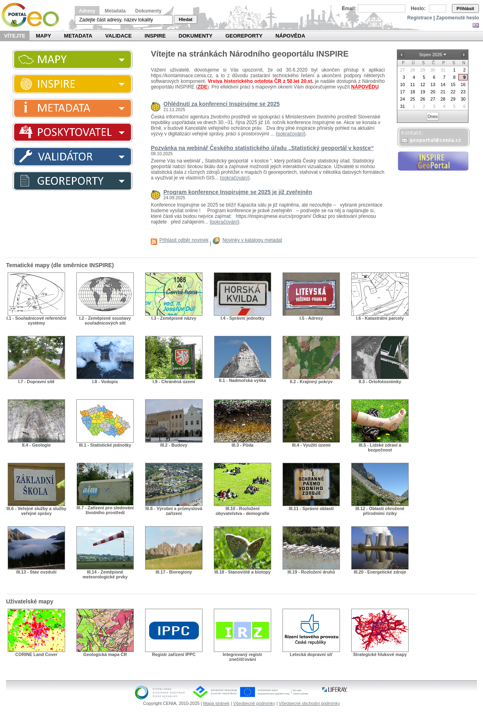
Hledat (185, 19)
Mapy (43, 36)
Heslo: (418, 8)
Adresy (87, 11)
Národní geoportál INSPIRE (33, 15)
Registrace (419, 18)
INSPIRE (155, 36)
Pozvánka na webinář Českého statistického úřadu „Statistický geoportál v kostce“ (262, 148)
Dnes (433, 116)
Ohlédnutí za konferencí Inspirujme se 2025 (221, 104)
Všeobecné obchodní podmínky (309, 703)
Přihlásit (465, 8)
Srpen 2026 (430, 54)
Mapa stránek (216, 703)
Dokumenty (148, 11)
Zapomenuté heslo (457, 18)
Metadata (115, 11)
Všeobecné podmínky (254, 703)
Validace (118, 36)
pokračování (290, 134)
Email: (349, 8)
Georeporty (244, 36)
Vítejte (14, 36)
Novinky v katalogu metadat (252, 240)
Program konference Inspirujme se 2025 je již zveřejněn (237, 192)
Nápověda (290, 36)
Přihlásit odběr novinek (183, 240)
